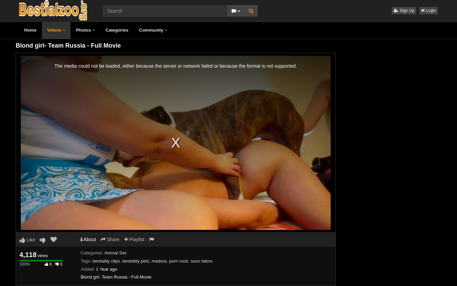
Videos (56, 30)
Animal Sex (115, 252)
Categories (117, 30)
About (88, 239)
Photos (85, 30)
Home (30, 30)
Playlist (134, 239)
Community (153, 30)
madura (159, 261)
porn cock (178, 261)
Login (428, 10)
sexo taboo (201, 261)
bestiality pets (135, 261)
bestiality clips (106, 261)
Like (27, 239)
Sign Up (404, 10)
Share (110, 239)
